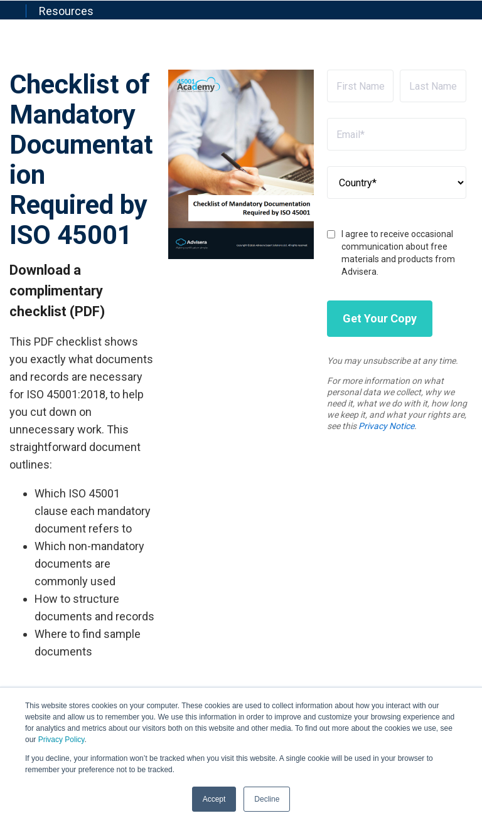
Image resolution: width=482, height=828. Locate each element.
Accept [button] (214, 799)
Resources (66, 11)
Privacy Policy (61, 739)
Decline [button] (266, 799)
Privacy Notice (386, 426)
